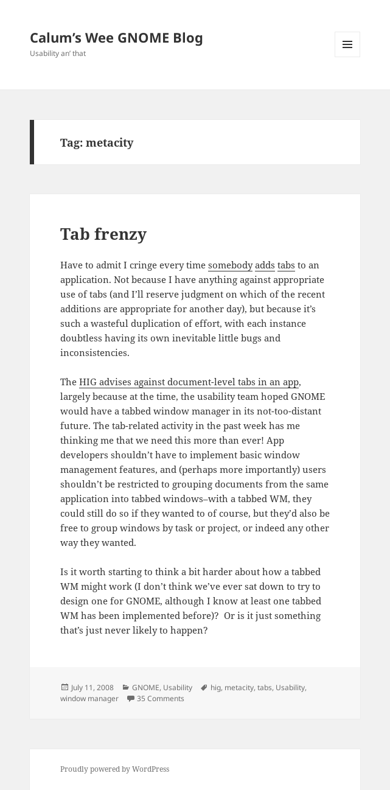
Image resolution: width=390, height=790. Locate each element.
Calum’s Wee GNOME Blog (116, 37)
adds (265, 265)
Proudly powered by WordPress (114, 769)
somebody (230, 265)
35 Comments (160, 698)
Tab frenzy (103, 234)
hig (216, 687)
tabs (286, 265)
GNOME (145, 687)
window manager (89, 698)
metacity (239, 687)
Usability (177, 687)
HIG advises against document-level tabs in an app (189, 382)
